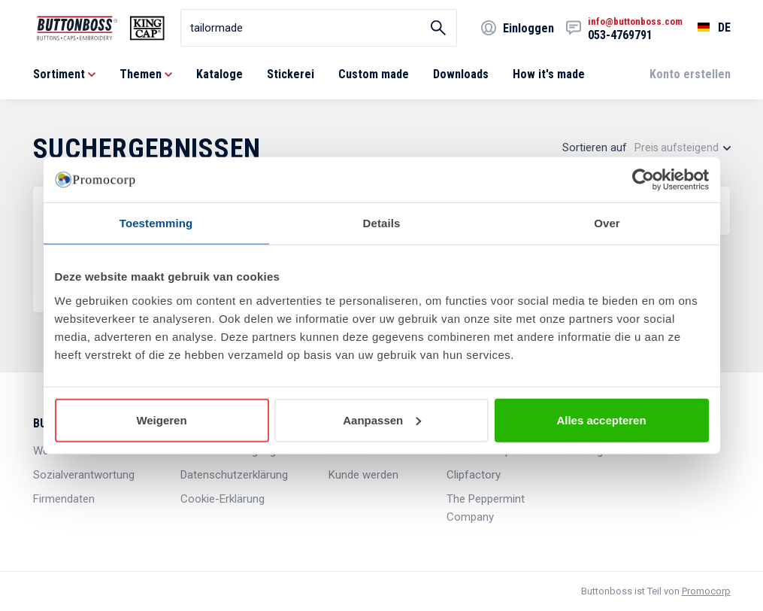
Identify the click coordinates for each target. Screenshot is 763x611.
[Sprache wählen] (707, 28)
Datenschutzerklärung (234, 475)
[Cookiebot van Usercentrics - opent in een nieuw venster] (643, 180)
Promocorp (706, 591)
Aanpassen (382, 419)
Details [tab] (382, 223)
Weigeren (161, 419)
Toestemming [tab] (156, 223)
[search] (318, 28)
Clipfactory (474, 475)
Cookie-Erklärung (222, 499)
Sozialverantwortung (84, 475)
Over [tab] (607, 223)
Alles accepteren (601, 419)
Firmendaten (64, 499)
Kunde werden (363, 475)
